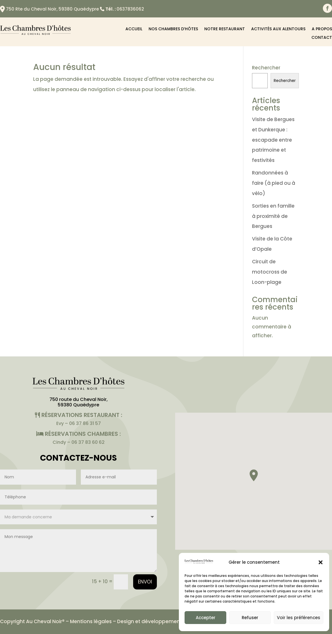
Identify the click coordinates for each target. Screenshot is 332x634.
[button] (320, 562)
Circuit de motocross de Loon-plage (269, 271)
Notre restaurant (224, 29)
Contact (321, 37)
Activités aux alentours (278, 29)
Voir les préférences (298, 618)
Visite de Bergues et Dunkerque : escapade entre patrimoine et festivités (273, 140)
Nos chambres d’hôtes (173, 29)
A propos (322, 29)
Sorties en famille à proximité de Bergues (273, 216)
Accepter (205, 618)
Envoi (145, 581)
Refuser (250, 618)
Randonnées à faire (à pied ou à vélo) (273, 182)
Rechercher (266, 67)
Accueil (133, 29)
